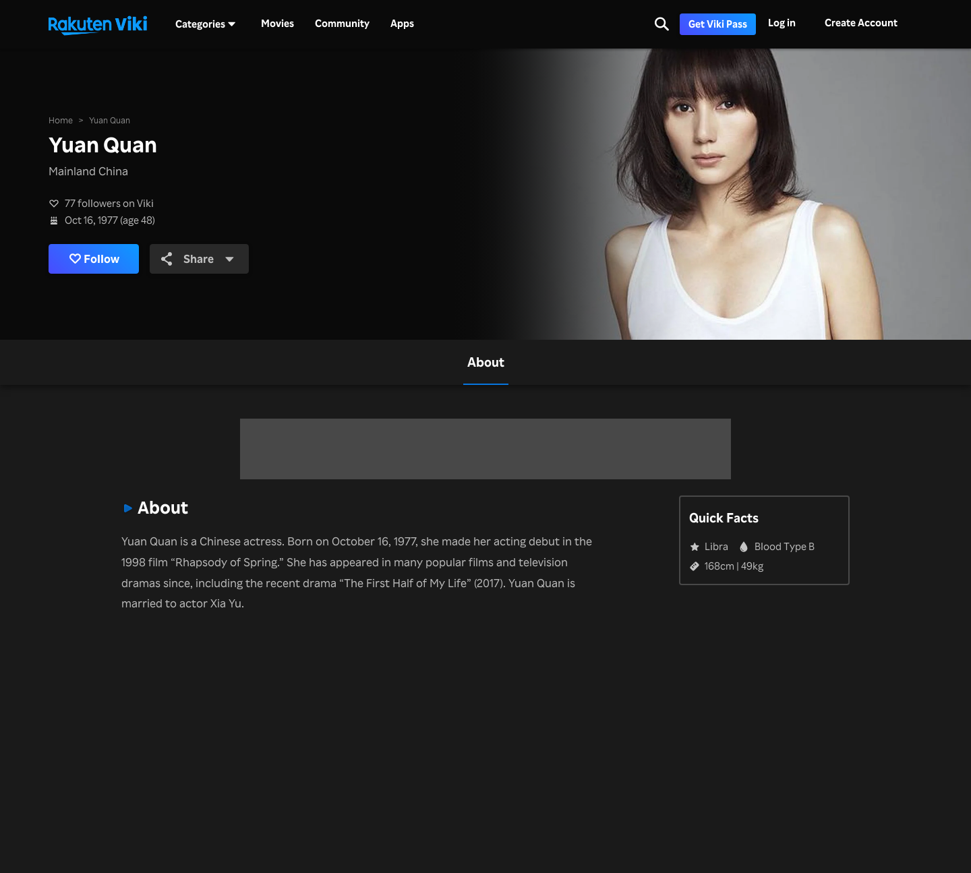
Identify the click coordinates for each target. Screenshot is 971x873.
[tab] (485, 362)
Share (198, 258)
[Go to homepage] (98, 24)
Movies (277, 24)
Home (61, 120)
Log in (782, 22)
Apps (402, 24)
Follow (94, 259)
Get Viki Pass (717, 24)
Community (342, 24)
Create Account (861, 22)
